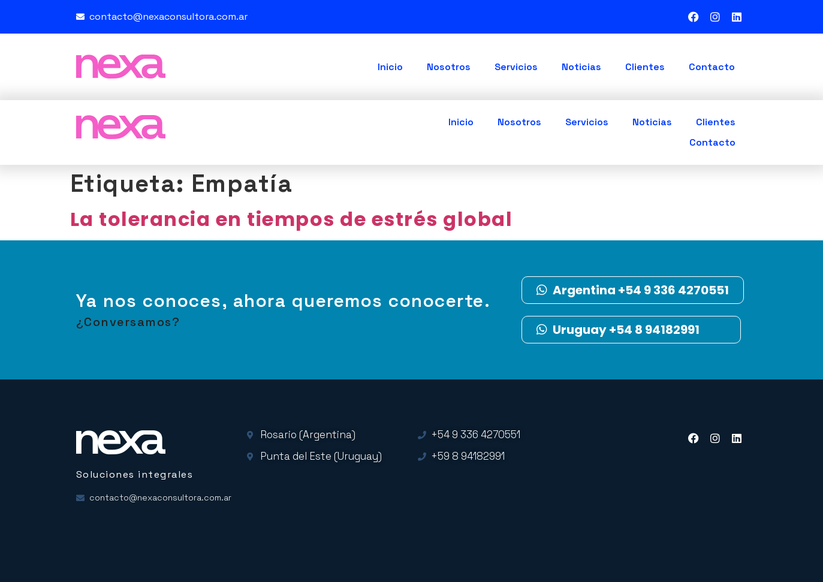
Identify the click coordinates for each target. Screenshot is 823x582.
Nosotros (449, 67)
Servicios (516, 67)
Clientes (645, 67)
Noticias (581, 67)
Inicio (390, 67)
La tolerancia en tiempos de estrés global (291, 219)
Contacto (712, 67)
